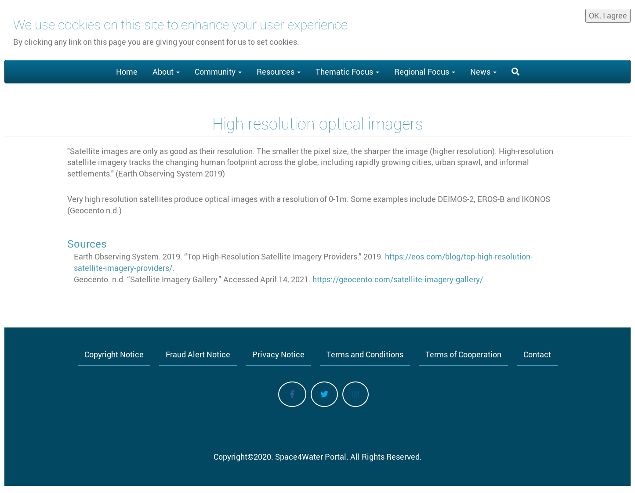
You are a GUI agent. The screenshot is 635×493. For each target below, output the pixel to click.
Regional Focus (424, 71)
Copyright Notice (114, 354)
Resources (279, 71)
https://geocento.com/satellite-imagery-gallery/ (397, 279)
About (166, 71)
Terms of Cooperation (463, 354)
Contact (537, 354)
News (483, 71)
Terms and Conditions (365, 354)
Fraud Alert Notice (198, 354)
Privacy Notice (278, 354)
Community (218, 71)
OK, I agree (608, 12)
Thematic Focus (347, 71)
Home (127, 71)
